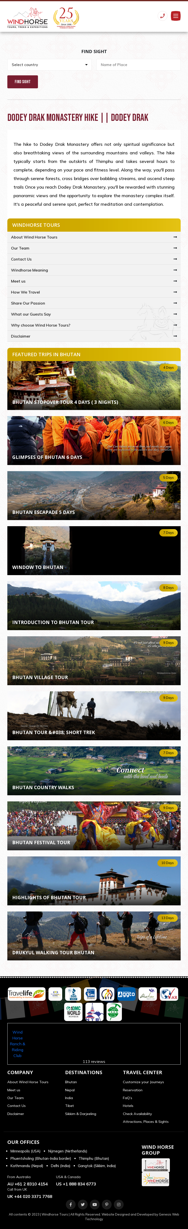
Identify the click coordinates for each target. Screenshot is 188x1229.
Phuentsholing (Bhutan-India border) (40, 1158)
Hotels (128, 1106)
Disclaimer (20, 336)
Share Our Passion (28, 303)
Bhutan (71, 1082)
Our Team (20, 248)
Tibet (69, 1106)
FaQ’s (127, 1098)
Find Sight (23, 81)
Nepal (70, 1090)
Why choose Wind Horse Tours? (40, 325)
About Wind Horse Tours (34, 237)
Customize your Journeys (143, 1082)
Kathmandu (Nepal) (26, 1165)
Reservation (132, 1090)
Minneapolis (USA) (25, 1151)
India (69, 1098)
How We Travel (25, 292)
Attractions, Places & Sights (146, 1121)
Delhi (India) (60, 1165)
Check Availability (137, 1114)
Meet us (18, 281)
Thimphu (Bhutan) (94, 1158)
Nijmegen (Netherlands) (67, 1151)
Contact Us (21, 259)
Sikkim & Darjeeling (80, 1114)
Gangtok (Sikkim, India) (97, 1165)
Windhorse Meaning (29, 270)
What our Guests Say (31, 314)
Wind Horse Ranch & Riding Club (17, 1044)
